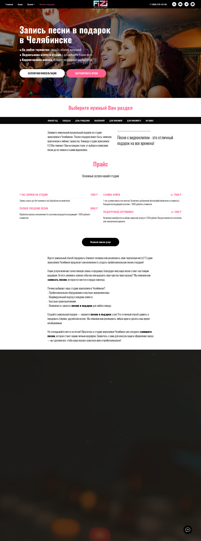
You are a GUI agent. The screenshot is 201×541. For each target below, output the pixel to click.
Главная (9, 4)
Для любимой (115, 120)
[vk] (174, 4)
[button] (42, 73)
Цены (20, 4)
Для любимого (134, 120)
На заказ (149, 120)
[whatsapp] (193, 4)
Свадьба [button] (66, 120)
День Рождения (82, 120)
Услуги (30, 4)
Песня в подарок (47, 4)
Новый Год (53, 120)
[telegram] (186, 4)
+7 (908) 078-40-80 (158, 4)
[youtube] (180, 4)
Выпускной (99, 120)
